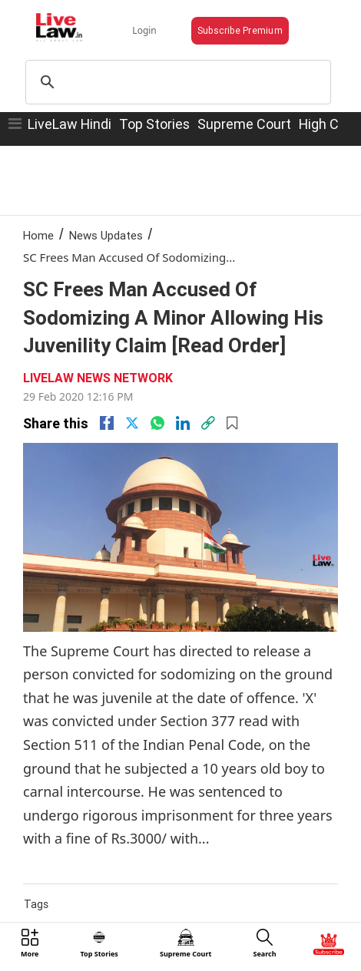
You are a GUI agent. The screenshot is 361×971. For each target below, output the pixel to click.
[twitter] (132, 423)
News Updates (106, 235)
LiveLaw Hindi (69, 124)
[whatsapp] (157, 423)
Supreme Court (244, 124)
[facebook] (107, 423)
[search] (176, 82)
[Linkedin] (183, 423)
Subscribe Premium (240, 30)
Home (38, 235)
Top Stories (154, 124)
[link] (208, 423)
